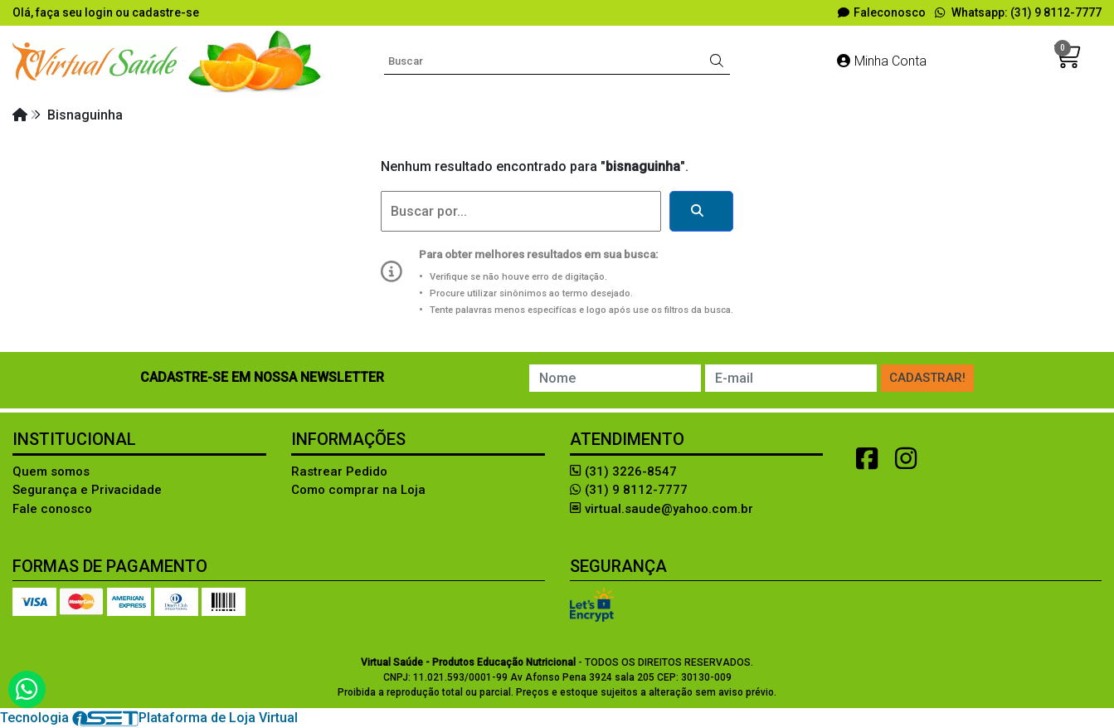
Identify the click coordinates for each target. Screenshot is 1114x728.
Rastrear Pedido (339, 471)
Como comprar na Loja (358, 489)
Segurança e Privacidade (87, 489)
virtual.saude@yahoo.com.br (661, 508)
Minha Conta (882, 61)
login (100, 12)
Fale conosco (52, 508)
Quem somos (51, 471)
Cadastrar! (927, 377)
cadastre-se (165, 12)
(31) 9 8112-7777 (629, 489)
